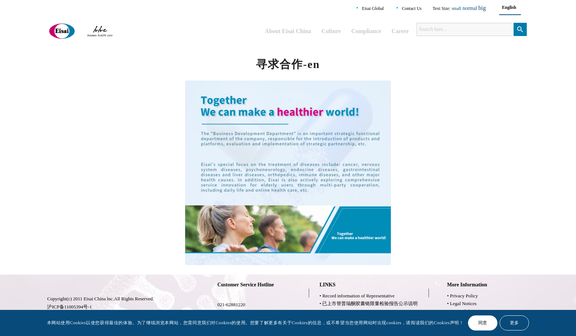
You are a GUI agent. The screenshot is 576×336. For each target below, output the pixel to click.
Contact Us (412, 8)
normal (469, 8)
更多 (514, 322)
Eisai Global (373, 8)
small (456, 8)
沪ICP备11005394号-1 (69, 307)
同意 (482, 322)
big (482, 8)
